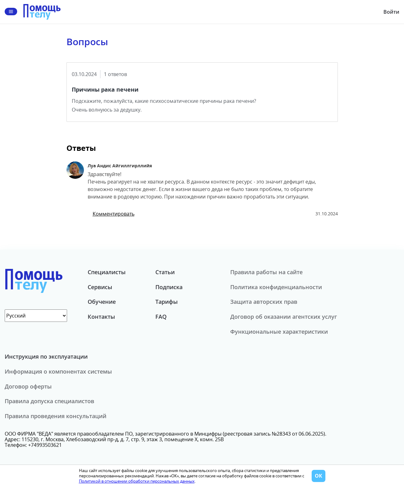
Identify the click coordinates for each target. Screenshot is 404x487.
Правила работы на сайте (266, 272)
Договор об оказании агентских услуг (283, 316)
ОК (318, 475)
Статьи (165, 272)
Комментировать (113, 213)
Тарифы (166, 301)
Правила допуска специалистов (49, 401)
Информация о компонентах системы (58, 371)
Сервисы (100, 287)
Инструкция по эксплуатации (46, 356)
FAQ (161, 316)
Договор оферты (28, 386)
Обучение (102, 301)
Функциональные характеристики (279, 331)
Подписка (169, 287)
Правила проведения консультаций (55, 416)
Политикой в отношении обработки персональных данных (137, 481)
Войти (391, 11)
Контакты (101, 316)
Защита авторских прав (263, 301)
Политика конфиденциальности (276, 287)
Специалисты (107, 272)
